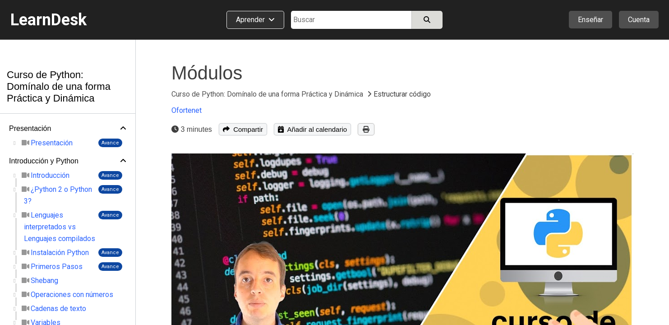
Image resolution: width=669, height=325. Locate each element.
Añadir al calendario (312, 129)
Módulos (206, 73)
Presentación (30, 128)
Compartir (243, 129)
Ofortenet (186, 110)
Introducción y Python (43, 161)
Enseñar (590, 19)
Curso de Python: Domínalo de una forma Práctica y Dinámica (59, 86)
